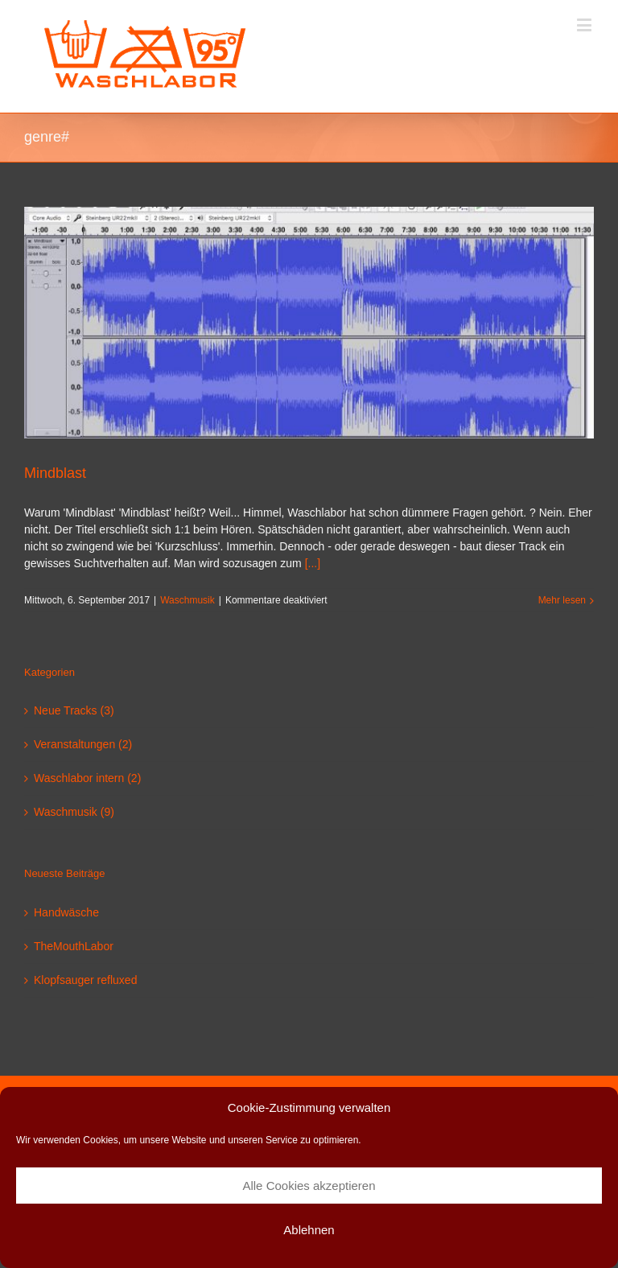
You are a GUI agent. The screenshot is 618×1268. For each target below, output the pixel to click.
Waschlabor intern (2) (87, 778)
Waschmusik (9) (74, 811)
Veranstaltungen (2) (83, 744)
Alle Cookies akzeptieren (308, 1185)
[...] (312, 563)
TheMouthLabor (73, 946)
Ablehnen (308, 1230)
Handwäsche (66, 912)
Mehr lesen (562, 600)
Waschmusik (187, 600)
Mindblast (55, 473)
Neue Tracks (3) (74, 710)
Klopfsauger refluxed (85, 980)
